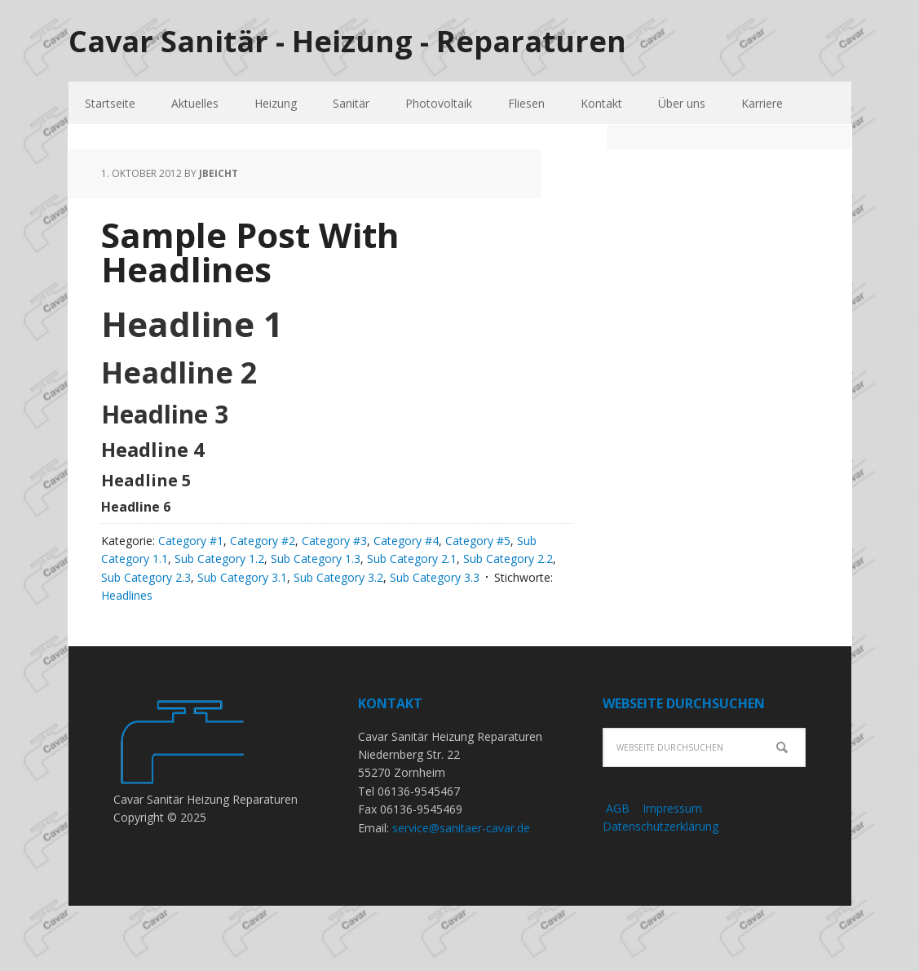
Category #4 (406, 540)
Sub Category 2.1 (412, 558)
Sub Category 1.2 (219, 558)
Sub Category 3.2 (338, 577)
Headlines (126, 595)
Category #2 (262, 540)
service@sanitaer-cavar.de (461, 828)
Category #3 (334, 540)
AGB (616, 808)
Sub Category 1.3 (315, 558)
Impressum (672, 808)
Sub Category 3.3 (434, 577)
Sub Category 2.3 (146, 577)
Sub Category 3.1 (242, 577)
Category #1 (190, 540)
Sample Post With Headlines (250, 251)
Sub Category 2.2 (508, 558)
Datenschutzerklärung (660, 826)
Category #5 (477, 540)
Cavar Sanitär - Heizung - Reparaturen (347, 40)
